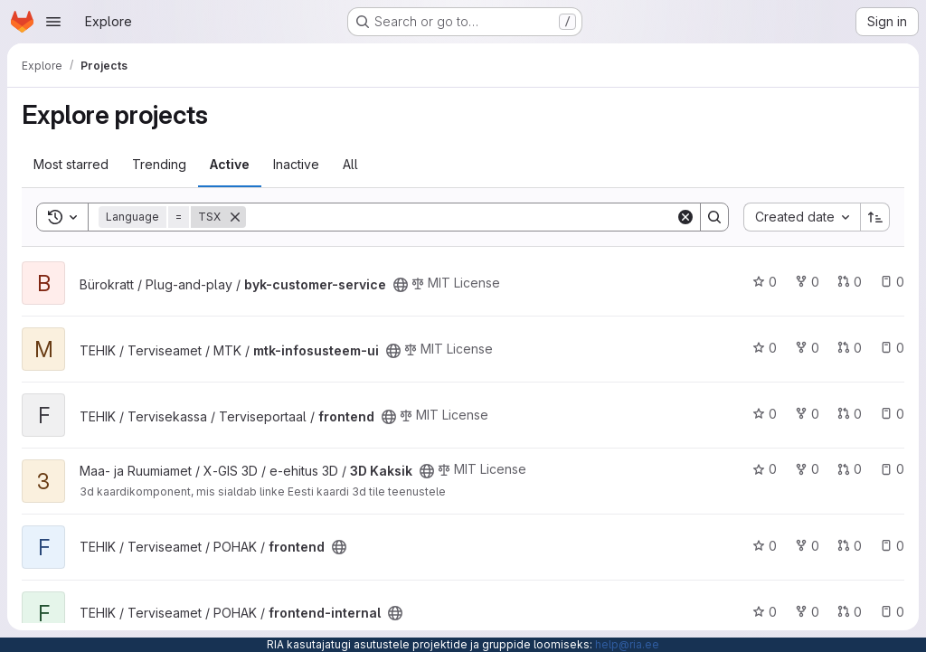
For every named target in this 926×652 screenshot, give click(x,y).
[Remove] (235, 217)
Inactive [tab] (296, 164)
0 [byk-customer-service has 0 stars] (764, 281)
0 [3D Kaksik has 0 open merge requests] (849, 469)
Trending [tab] (159, 164)
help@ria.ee (627, 644)
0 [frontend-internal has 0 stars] (764, 611)
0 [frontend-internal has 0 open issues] (892, 611)
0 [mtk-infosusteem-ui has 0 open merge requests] (849, 347)
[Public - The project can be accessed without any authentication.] (400, 285)
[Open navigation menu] (53, 21)
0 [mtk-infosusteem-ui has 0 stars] (764, 347)
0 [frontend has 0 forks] (807, 413)
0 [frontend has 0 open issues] (892, 413)
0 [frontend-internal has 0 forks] (807, 611)
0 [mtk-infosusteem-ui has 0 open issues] (892, 347)
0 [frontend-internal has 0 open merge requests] (849, 611)
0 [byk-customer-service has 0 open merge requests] (849, 281)
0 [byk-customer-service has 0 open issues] (892, 281)
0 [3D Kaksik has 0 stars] (764, 469)
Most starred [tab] (71, 164)
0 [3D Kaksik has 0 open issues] (892, 469)
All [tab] (350, 164)
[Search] (461, 217)
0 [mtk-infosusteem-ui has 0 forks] (807, 347)
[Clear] (685, 217)
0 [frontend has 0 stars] (764, 413)
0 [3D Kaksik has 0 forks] (807, 469)
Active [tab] (230, 164)
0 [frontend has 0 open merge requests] (849, 413)
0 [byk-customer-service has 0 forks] (807, 281)
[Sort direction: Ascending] (875, 217)
